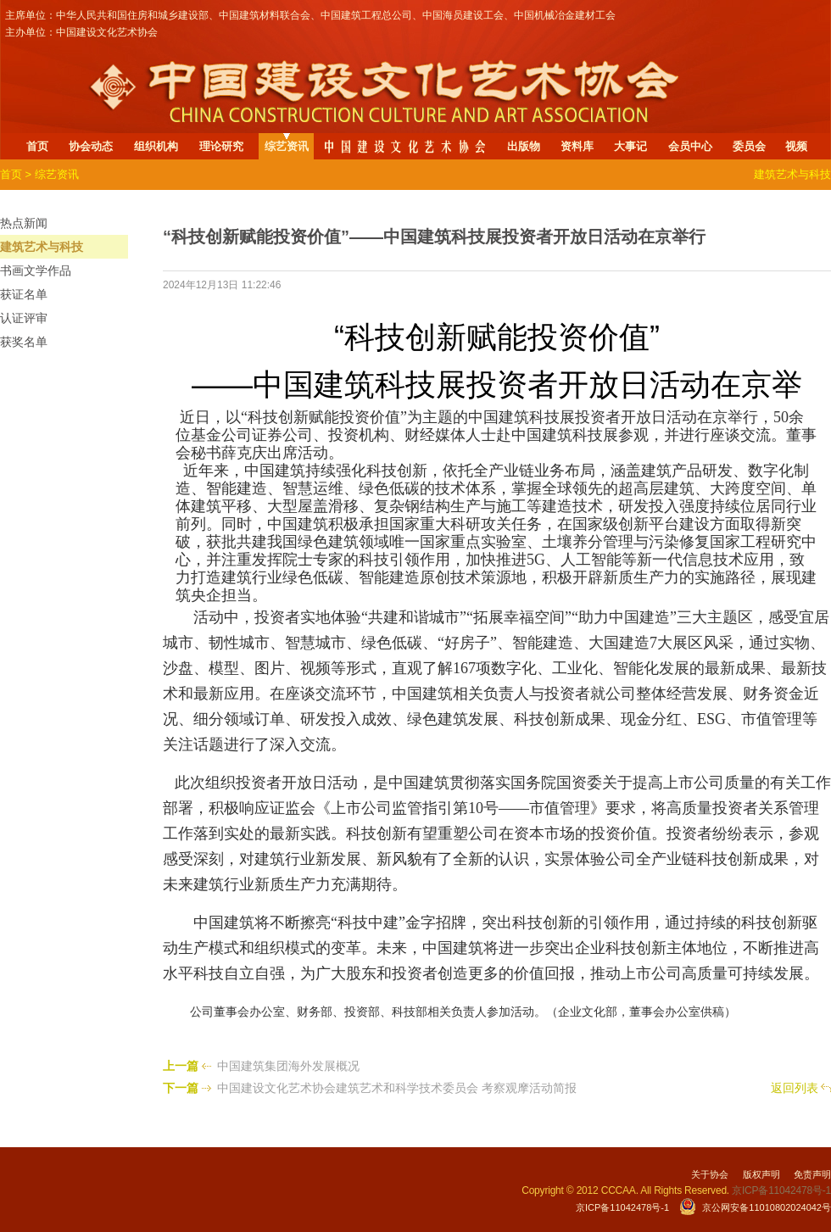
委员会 (749, 146)
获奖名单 (23, 341)
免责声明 (812, 1174)
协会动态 (91, 146)
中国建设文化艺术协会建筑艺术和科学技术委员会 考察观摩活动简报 (397, 1088)
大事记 (630, 146)
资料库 (577, 146)
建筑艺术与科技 (41, 247)
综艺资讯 (287, 146)
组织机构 (156, 146)
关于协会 (709, 1174)
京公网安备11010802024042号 (766, 1207)
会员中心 (690, 146)
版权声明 (761, 1174)
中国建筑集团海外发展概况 (288, 1066)
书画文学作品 (35, 270)
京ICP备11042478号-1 (622, 1207)
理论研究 (221, 146)
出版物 (523, 146)
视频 (796, 146)
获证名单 (23, 294)
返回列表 (794, 1088)
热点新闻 (23, 223)
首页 (37, 146)
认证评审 (23, 318)
